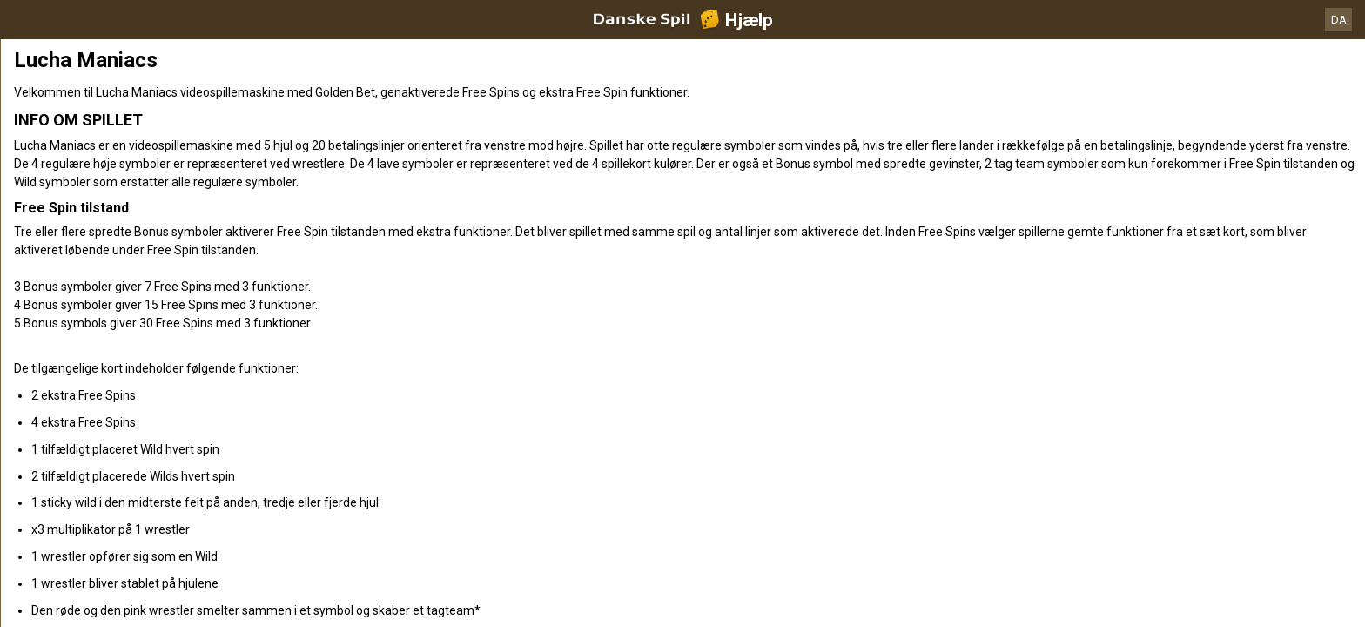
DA (1339, 19)
